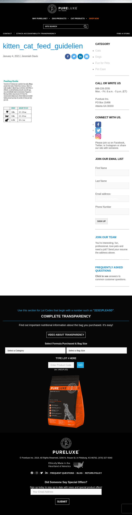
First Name (101, 168)
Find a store (123, 33)
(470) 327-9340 (105, 458)
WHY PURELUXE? (41, 19)
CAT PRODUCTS (79, 19)
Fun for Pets (102, 63)
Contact (7, 33)
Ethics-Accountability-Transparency (36, 33)
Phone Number (103, 207)
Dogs (98, 56)
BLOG (80, 473)
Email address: (103, 194)
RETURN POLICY (93, 473)
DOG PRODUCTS (60, 19)
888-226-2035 (102, 88)
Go (80, 365)
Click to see (101, 276)
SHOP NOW (94, 19)
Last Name (101, 181)
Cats (98, 50)
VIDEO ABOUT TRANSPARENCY (66, 335)
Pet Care (100, 69)
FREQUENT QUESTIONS (62, 473)
